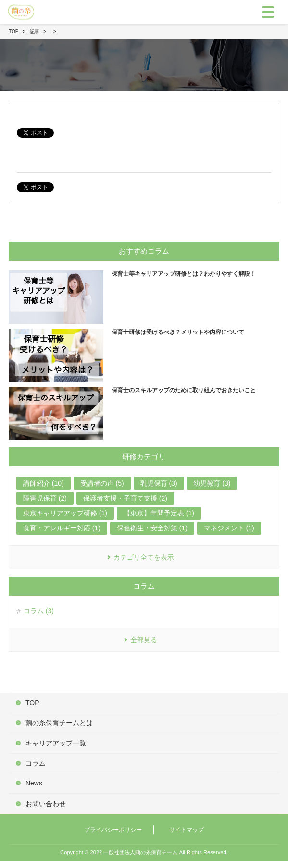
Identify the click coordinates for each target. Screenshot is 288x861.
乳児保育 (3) (158, 483)
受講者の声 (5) (102, 483)
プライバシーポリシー (113, 829)
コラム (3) (39, 611)
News (33, 783)
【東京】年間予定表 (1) (159, 513)
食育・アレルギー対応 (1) (61, 528)
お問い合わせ (45, 804)
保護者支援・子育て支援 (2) (125, 498)
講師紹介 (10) (43, 483)
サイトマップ (186, 829)
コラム (35, 763)
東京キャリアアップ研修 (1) (65, 513)
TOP (32, 703)
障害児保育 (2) (45, 498)
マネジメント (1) (229, 528)
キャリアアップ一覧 (55, 743)
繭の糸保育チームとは (59, 723)
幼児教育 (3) (211, 483)
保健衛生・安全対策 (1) (152, 528)
